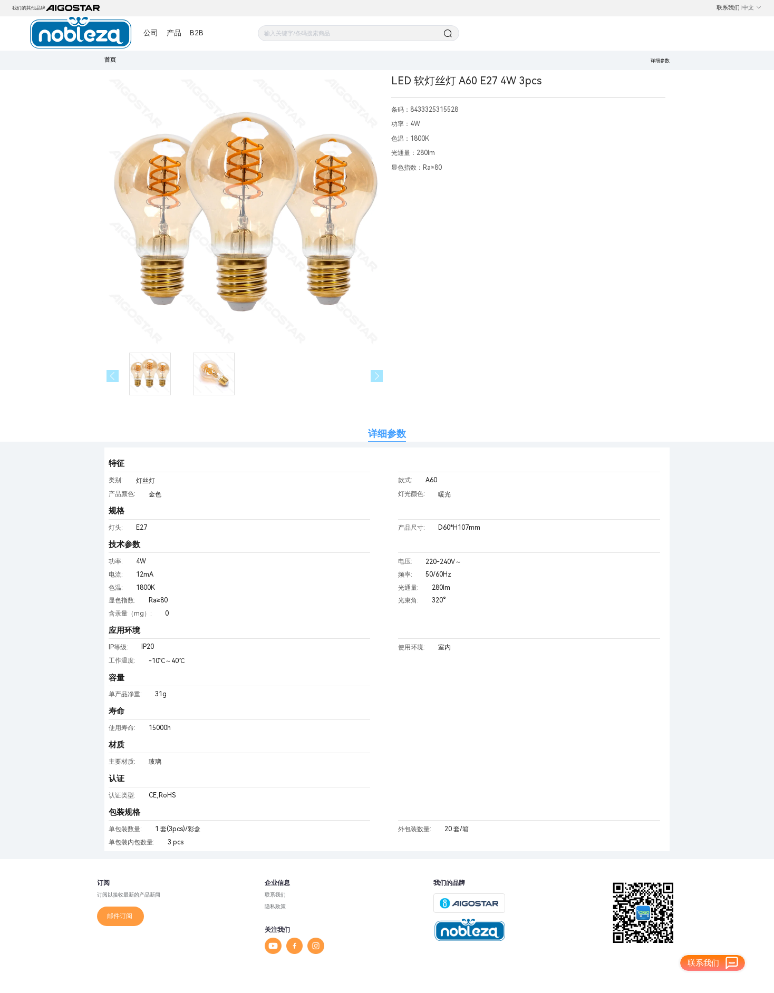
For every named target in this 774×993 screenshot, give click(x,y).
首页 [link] (110, 59)
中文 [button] (752, 7)
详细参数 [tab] (387, 433)
